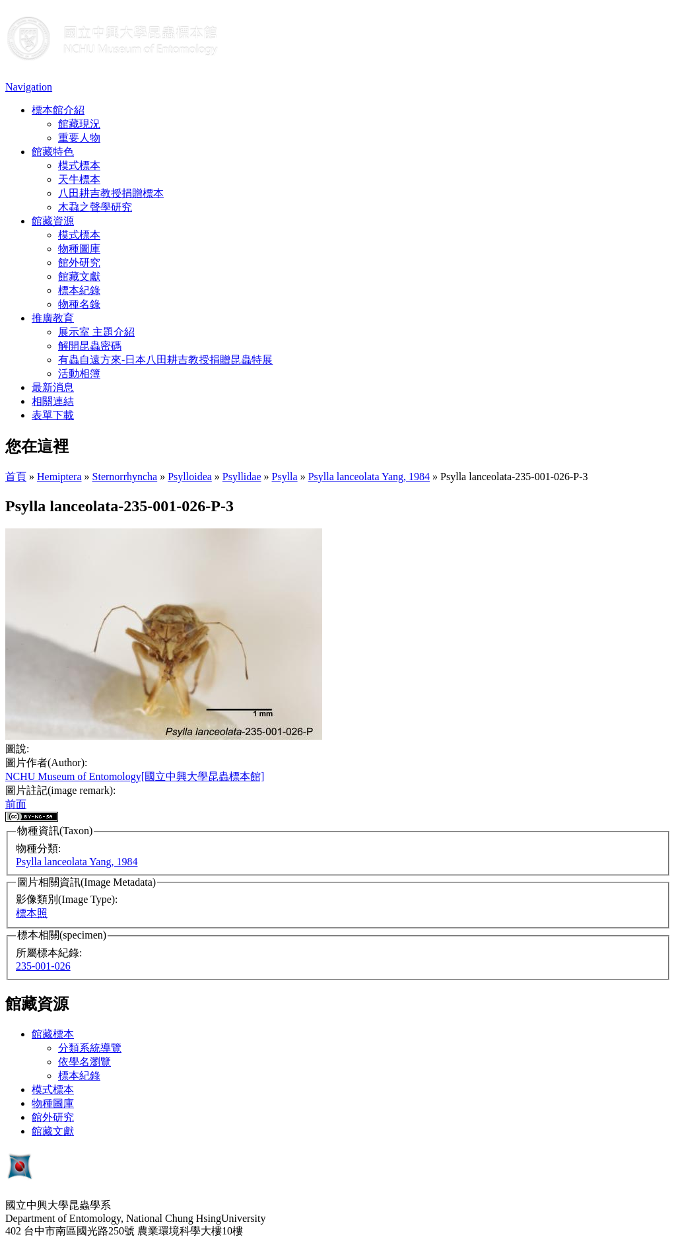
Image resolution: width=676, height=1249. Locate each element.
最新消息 (53, 387)
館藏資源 (53, 221)
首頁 (15, 476)
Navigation (28, 86)
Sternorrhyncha (125, 476)
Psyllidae (241, 476)
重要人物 (79, 137)
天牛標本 (79, 179)
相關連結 (53, 401)
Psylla (285, 476)
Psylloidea (190, 476)
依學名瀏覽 (84, 1061)
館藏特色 (53, 151)
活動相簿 (79, 373)
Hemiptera (59, 476)
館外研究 (79, 262)
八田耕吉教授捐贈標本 (111, 193)
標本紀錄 (79, 290)
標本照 (32, 913)
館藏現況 (79, 123)
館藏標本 (53, 1034)
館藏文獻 (79, 276)
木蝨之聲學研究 (95, 207)
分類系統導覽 (89, 1047)
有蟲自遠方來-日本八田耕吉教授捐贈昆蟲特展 (165, 359)
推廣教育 (53, 318)
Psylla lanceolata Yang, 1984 (369, 476)
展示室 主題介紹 (96, 332)
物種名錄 (79, 304)
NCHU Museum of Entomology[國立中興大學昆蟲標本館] (134, 776)
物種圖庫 (79, 248)
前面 (15, 804)
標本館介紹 (58, 110)
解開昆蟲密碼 (89, 345)
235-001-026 (43, 966)
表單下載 (53, 415)
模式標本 (79, 165)
